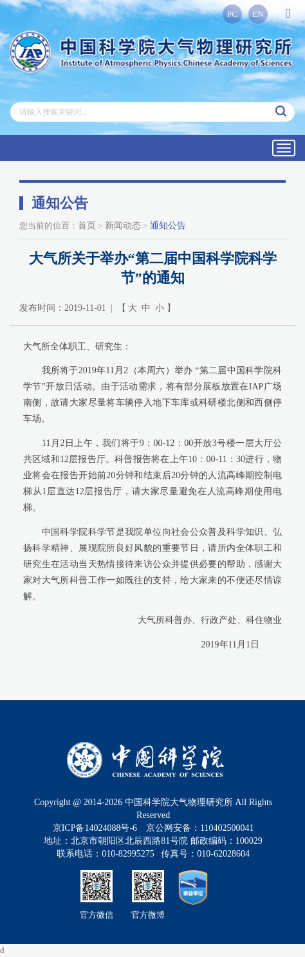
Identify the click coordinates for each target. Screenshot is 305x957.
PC (232, 14)
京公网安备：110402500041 (200, 828)
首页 (87, 225)
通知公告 (168, 225)
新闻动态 (123, 225)
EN (257, 14)
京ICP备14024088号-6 (95, 828)
